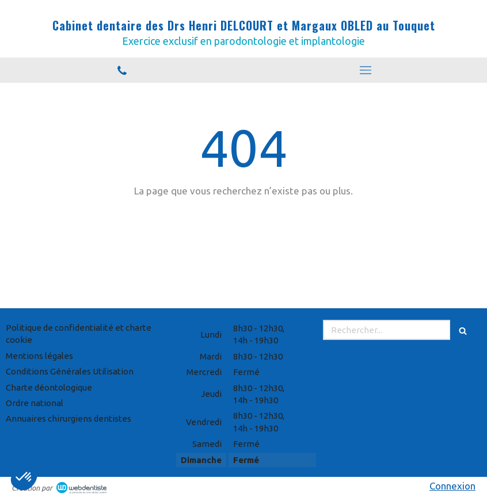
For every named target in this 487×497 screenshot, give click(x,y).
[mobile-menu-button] (365, 70)
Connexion (452, 485)
